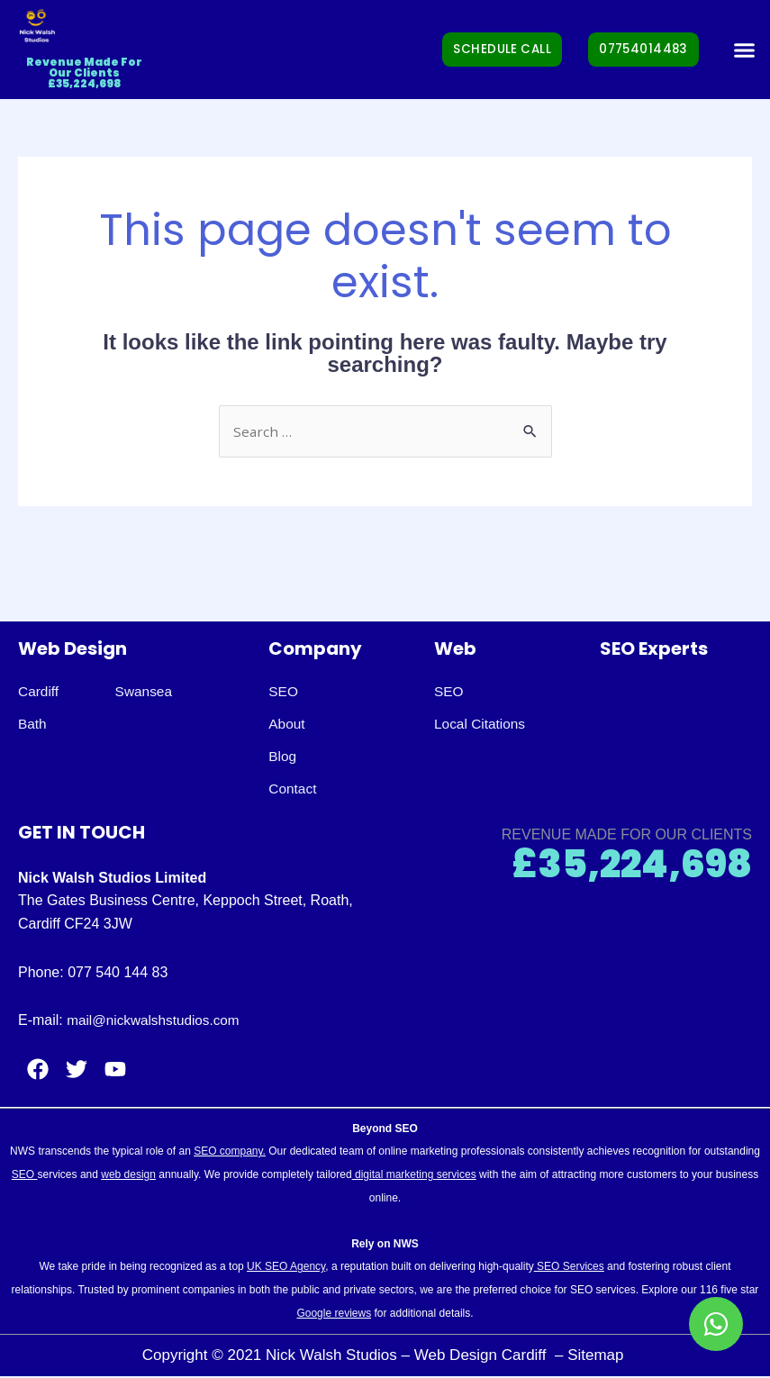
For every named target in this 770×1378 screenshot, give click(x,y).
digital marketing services (414, 1175)
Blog (282, 757)
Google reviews (333, 1314)
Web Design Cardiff (482, 1355)
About (287, 724)
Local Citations (481, 724)
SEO (283, 692)
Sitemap (597, 1355)
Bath (33, 724)
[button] (745, 49)
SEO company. (230, 1153)
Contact (293, 789)
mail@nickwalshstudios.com (157, 1021)
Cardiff (39, 692)
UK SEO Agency (286, 1268)
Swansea (147, 692)
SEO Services (569, 1268)
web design (128, 1175)
